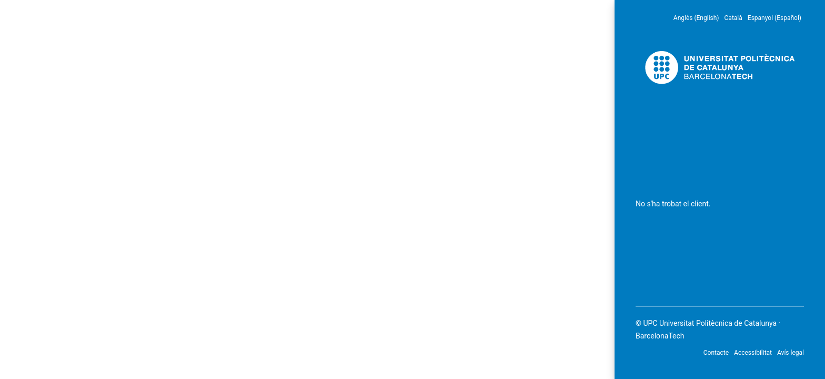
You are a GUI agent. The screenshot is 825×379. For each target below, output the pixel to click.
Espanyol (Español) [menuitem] (774, 18)
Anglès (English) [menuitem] (696, 18)
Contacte (716, 352)
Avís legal (790, 352)
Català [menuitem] (733, 18)
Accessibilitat (753, 352)
